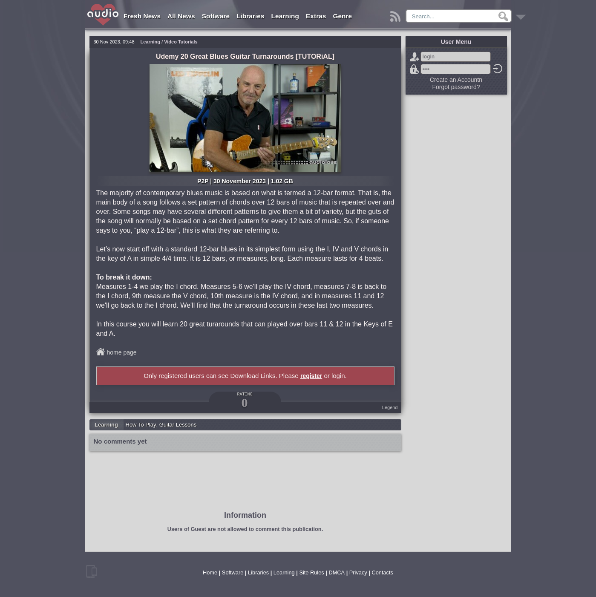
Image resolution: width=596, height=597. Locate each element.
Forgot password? (414, 69)
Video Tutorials (180, 41)
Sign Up (414, 56)
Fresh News (142, 16)
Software (216, 16)
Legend (390, 407)
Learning (285, 16)
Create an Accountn (456, 79)
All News (181, 16)
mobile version (91, 571)
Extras (316, 16)
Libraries (250, 16)
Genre (342, 16)
